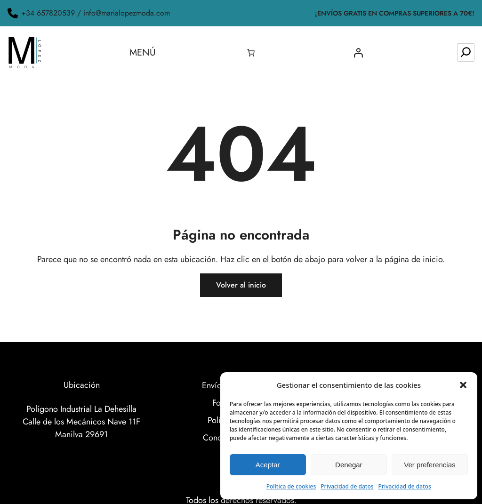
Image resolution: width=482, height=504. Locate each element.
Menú (142, 52)
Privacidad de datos (347, 486)
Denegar (348, 465)
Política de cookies (291, 486)
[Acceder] (358, 52)
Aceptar (268, 465)
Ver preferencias (429, 465)
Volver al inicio (241, 285)
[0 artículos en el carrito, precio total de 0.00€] (251, 52)
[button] (463, 385)
